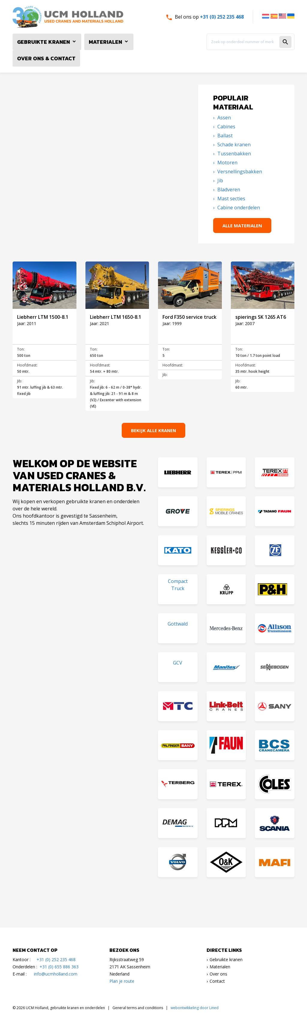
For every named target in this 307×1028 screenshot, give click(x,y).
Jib (219, 180)
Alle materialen (242, 226)
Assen (223, 117)
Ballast (224, 135)
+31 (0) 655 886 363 (59, 967)
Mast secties (230, 198)
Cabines (225, 126)
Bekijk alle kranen (153, 430)
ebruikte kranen (228, 959)
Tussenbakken (233, 153)
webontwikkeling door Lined (195, 1007)
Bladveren (228, 189)
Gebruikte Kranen (43, 42)
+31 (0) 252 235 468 (222, 16)
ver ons (220, 974)
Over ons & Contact (46, 58)
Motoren (226, 162)
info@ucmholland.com (55, 974)
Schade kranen (233, 144)
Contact (217, 981)
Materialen (105, 42)
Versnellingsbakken (239, 171)
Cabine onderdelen (238, 207)
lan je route (123, 981)
